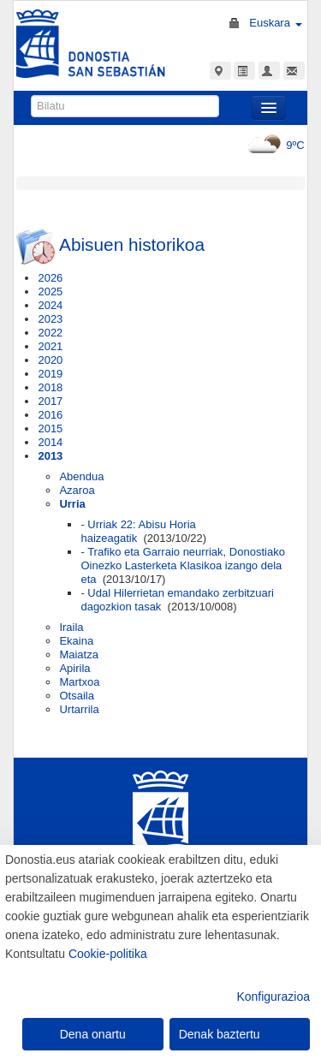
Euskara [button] (275, 22)
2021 (50, 346)
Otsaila (76, 695)
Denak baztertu (219, 1034)
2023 (50, 318)
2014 (50, 442)
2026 (50, 277)
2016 (50, 414)
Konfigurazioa (273, 996)
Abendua (81, 476)
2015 (50, 428)
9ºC (273, 145)
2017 (50, 401)
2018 (50, 387)
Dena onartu (93, 1034)
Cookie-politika (107, 954)
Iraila (71, 627)
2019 (50, 373)
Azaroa (76, 490)
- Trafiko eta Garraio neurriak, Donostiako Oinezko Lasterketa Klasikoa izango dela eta (182, 565)
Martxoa (79, 681)
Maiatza (78, 654)
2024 (50, 305)
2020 (50, 360)
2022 (50, 332)
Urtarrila (78, 709)
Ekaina (76, 640)
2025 (50, 291)
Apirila (74, 668)
